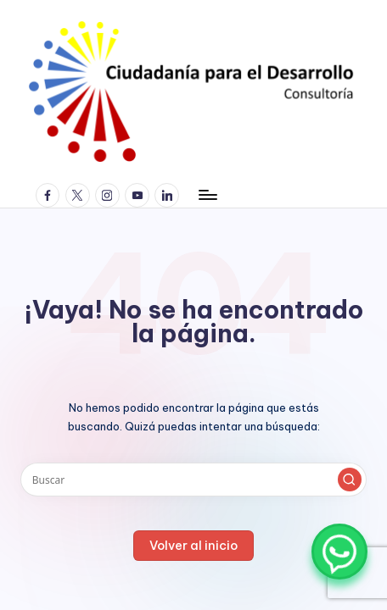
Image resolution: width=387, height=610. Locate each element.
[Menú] (207, 195)
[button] (350, 479)
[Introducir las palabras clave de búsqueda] (193, 479)
